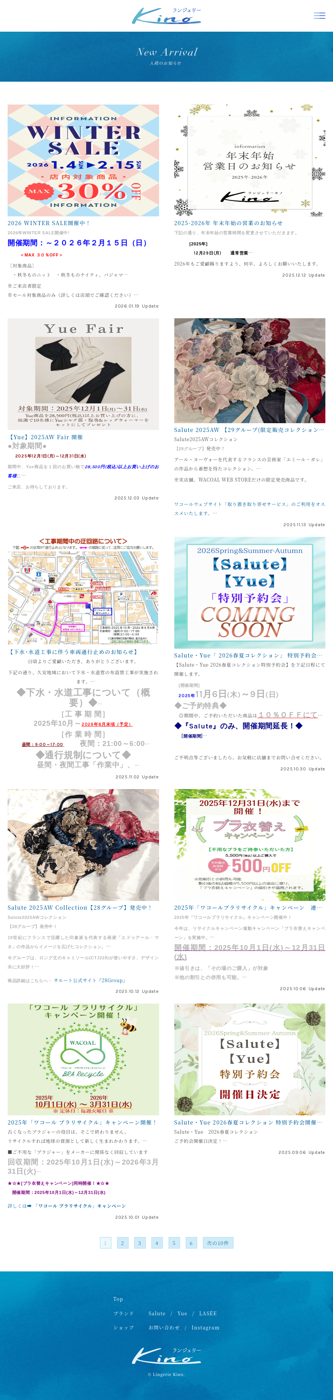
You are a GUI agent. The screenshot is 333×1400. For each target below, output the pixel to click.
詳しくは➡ (20, 1205)
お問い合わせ (164, 1327)
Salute (157, 1313)
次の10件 (218, 1243)
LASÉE (208, 1313)
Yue (182, 1313)
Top (118, 1298)
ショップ (123, 1327)
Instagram (205, 1327)
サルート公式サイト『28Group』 (91, 980)
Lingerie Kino (168, 1374)
